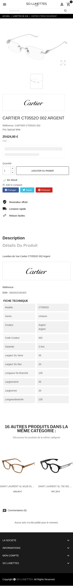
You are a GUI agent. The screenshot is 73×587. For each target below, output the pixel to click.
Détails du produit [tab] (20, 245)
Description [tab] (14, 238)
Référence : (9, 287)
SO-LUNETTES (24, 579)
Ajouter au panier (42, 171)
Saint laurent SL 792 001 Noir (55, 486)
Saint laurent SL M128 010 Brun (17, 486)
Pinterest (45, 190)
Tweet (29, 190)
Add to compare (14, 185)
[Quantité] (7, 170)
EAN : (6, 292)
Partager (12, 190)
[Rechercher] (36, 11)
